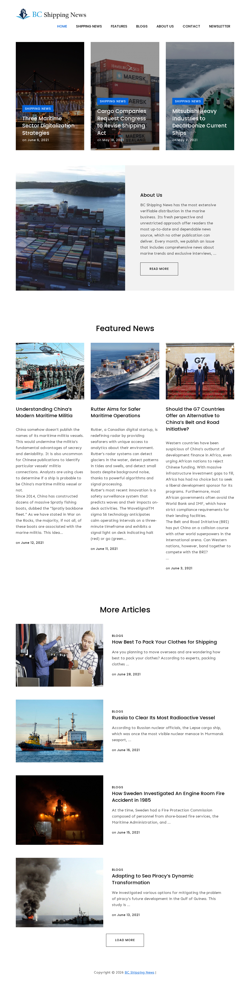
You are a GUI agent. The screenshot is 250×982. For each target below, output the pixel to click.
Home (62, 26)
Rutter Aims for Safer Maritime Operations (116, 412)
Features (119, 26)
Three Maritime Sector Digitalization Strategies (48, 126)
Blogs (142, 26)
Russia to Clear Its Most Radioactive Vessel (163, 718)
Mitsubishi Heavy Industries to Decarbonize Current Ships (199, 122)
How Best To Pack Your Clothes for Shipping (164, 642)
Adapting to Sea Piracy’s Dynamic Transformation (153, 879)
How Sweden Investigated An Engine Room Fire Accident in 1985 (168, 797)
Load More (125, 940)
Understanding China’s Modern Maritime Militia (44, 412)
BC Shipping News (139, 972)
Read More (159, 269)
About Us (165, 26)
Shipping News (89, 26)
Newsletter (219, 26)
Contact (191, 26)
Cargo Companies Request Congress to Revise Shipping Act (121, 122)
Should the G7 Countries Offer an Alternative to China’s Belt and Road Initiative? (195, 419)
